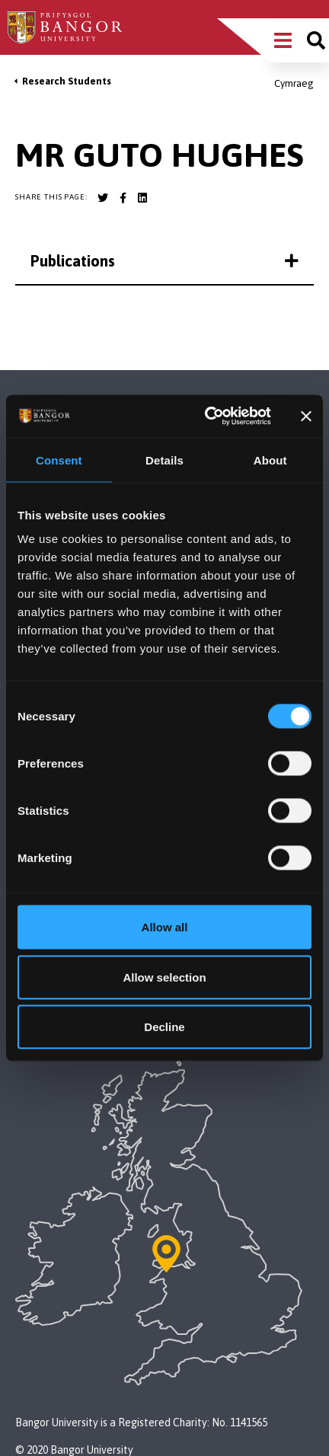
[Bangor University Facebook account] (122, 198)
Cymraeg (294, 83)
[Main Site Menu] (282, 40)
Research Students (66, 81)
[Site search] (316, 40)
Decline (164, 1026)
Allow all (165, 927)
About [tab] (270, 459)
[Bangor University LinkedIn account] (142, 198)
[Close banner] (306, 415)
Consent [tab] (59, 459)
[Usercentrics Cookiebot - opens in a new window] (206, 416)
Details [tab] (164, 459)
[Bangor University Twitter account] (103, 198)
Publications (164, 261)
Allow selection (164, 976)
